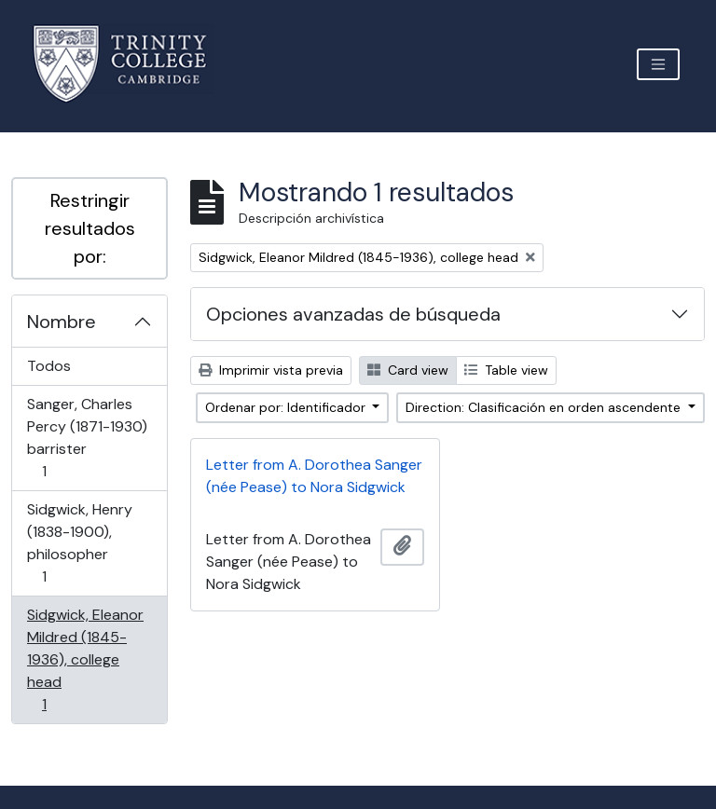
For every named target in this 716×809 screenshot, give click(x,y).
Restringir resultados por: (90, 228)
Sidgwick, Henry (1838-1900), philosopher (79, 543)
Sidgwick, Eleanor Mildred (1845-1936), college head (85, 659)
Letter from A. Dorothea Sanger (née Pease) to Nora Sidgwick (314, 476)
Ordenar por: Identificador (287, 407)
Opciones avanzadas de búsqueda (353, 314)
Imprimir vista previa (271, 370)
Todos (49, 366)
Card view (407, 370)
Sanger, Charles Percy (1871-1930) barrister (86, 437)
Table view (506, 370)
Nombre (61, 321)
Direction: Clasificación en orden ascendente (545, 407)
